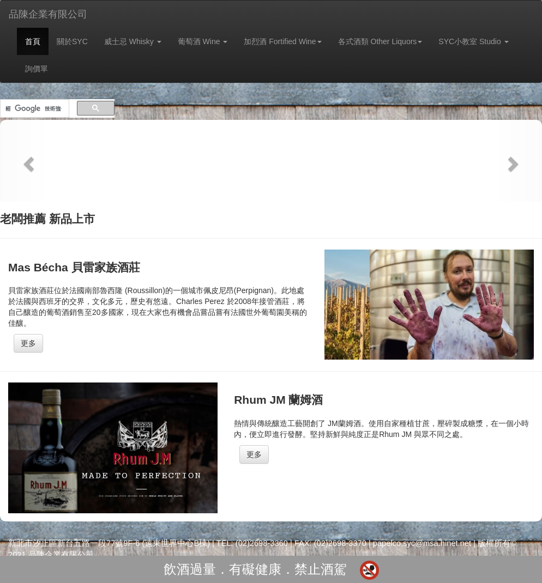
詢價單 (36, 68)
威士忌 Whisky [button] (132, 41)
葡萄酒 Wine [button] (203, 41)
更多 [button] (28, 343)
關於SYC (72, 41)
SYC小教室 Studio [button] (473, 41)
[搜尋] (33, 108)
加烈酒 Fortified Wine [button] (282, 41)
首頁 (32, 41)
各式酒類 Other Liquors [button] (380, 41)
